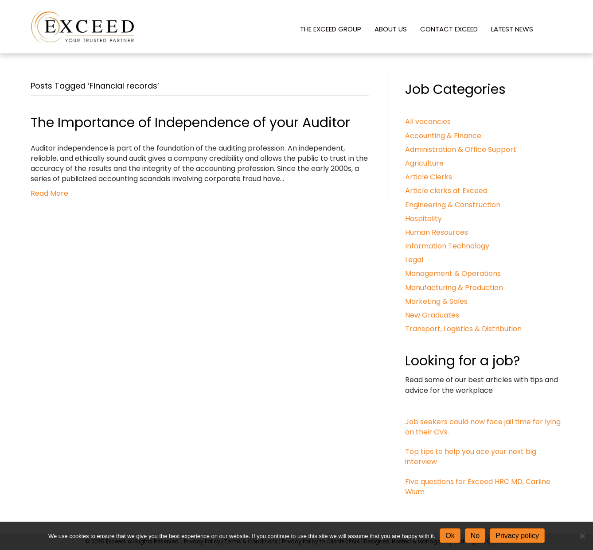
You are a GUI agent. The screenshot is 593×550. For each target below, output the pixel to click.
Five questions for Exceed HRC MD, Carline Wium (477, 486)
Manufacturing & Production (454, 288)
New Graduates (432, 315)
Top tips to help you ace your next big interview (470, 456)
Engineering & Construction (452, 205)
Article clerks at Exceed (446, 191)
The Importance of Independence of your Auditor (190, 122)
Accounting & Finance (443, 136)
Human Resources (436, 232)
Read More (49, 193)
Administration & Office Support (460, 149)
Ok (449, 535)
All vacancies (428, 121)
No (475, 535)
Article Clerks (428, 177)
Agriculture (424, 163)
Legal (414, 260)
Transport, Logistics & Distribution (463, 329)
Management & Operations (453, 273)
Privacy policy (517, 535)
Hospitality (423, 218)
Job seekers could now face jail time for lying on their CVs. (483, 427)
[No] (581, 535)
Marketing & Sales (436, 301)
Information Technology (447, 246)
